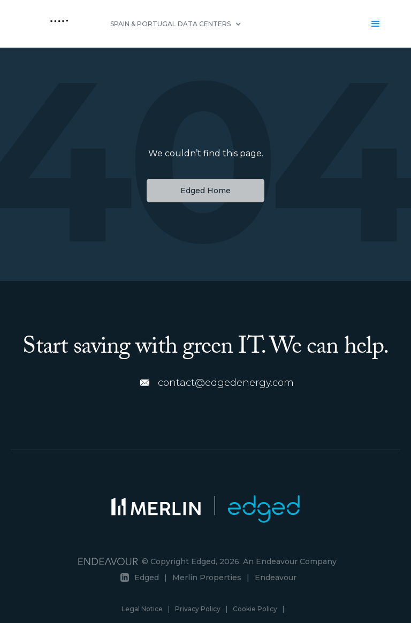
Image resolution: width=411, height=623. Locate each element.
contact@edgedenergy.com (226, 383)
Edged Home (205, 190)
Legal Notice (142, 609)
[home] (59, 24)
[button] (176, 24)
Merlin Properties (206, 577)
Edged (146, 577)
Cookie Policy (255, 609)
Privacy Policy (197, 609)
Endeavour (275, 577)
